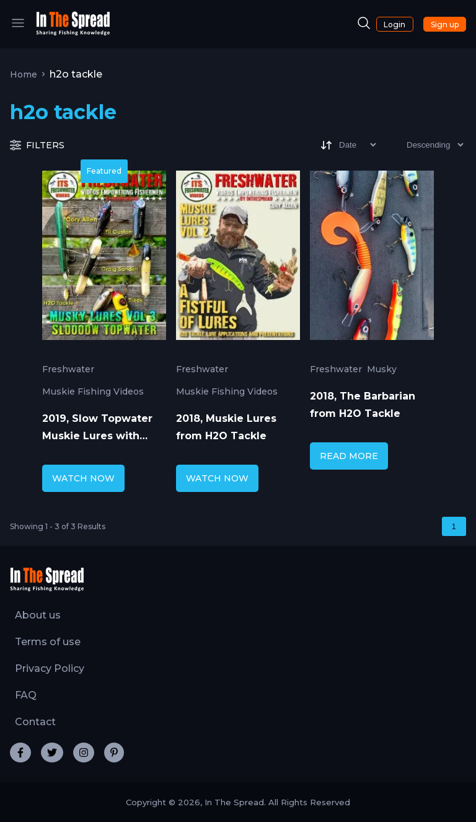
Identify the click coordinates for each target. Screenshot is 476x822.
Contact (35, 722)
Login (394, 24)
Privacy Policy (49, 668)
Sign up (445, 24)
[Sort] (347, 145)
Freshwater (68, 369)
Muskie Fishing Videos (93, 391)
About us (38, 615)
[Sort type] (425, 145)
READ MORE (349, 456)
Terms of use (48, 642)
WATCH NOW (83, 478)
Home (23, 74)
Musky (382, 369)
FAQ (26, 695)
